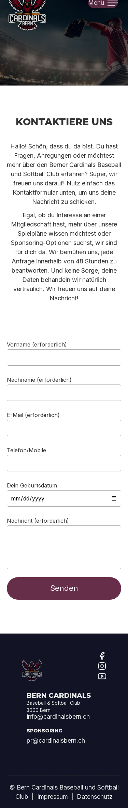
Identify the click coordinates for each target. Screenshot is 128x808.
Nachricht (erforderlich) (38, 520)
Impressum (52, 796)
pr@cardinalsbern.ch (56, 740)
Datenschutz (95, 796)
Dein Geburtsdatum (32, 485)
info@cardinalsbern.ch (58, 716)
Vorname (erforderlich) (37, 344)
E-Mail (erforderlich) (33, 415)
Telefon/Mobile (26, 450)
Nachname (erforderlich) (39, 379)
